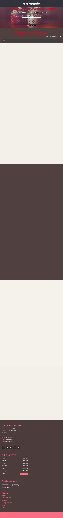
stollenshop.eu (9, 441)
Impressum (4, 500)
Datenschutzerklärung (7, 502)
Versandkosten (5, 504)
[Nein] (61, 3)
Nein (27, 4)
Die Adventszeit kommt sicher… (10, 484)
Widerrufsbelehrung (6, 497)
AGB (3, 499)
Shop (31, 16)
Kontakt (3, 505)
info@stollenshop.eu (9, 439)
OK (24, 4)
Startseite (4, 495)
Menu (3, 40)
